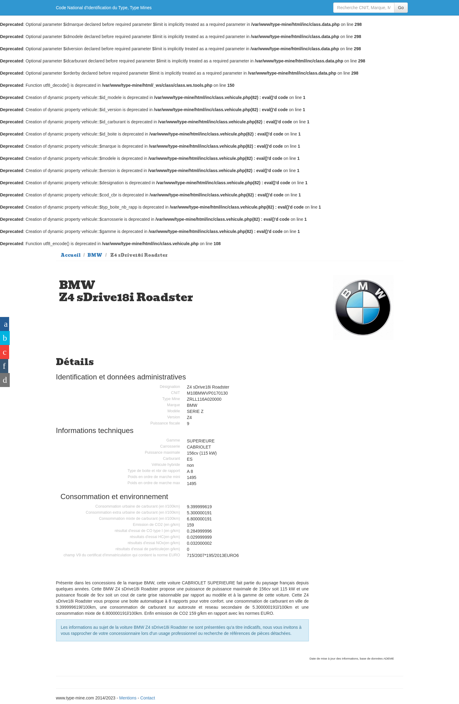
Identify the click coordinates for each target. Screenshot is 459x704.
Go (401, 7)
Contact (147, 697)
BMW (94, 255)
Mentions (127, 697)
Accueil (71, 255)
